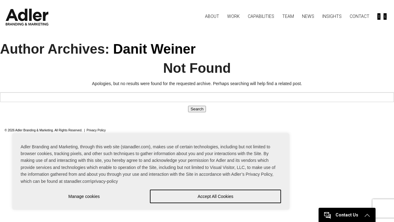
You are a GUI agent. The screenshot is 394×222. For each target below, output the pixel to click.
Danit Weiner (154, 48)
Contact (359, 16)
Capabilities (261, 16)
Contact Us (347, 214)
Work (233, 16)
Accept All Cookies (215, 196)
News (308, 16)
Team (288, 16)
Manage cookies (84, 196)
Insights (332, 16)
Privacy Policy (96, 130)
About (212, 16)
